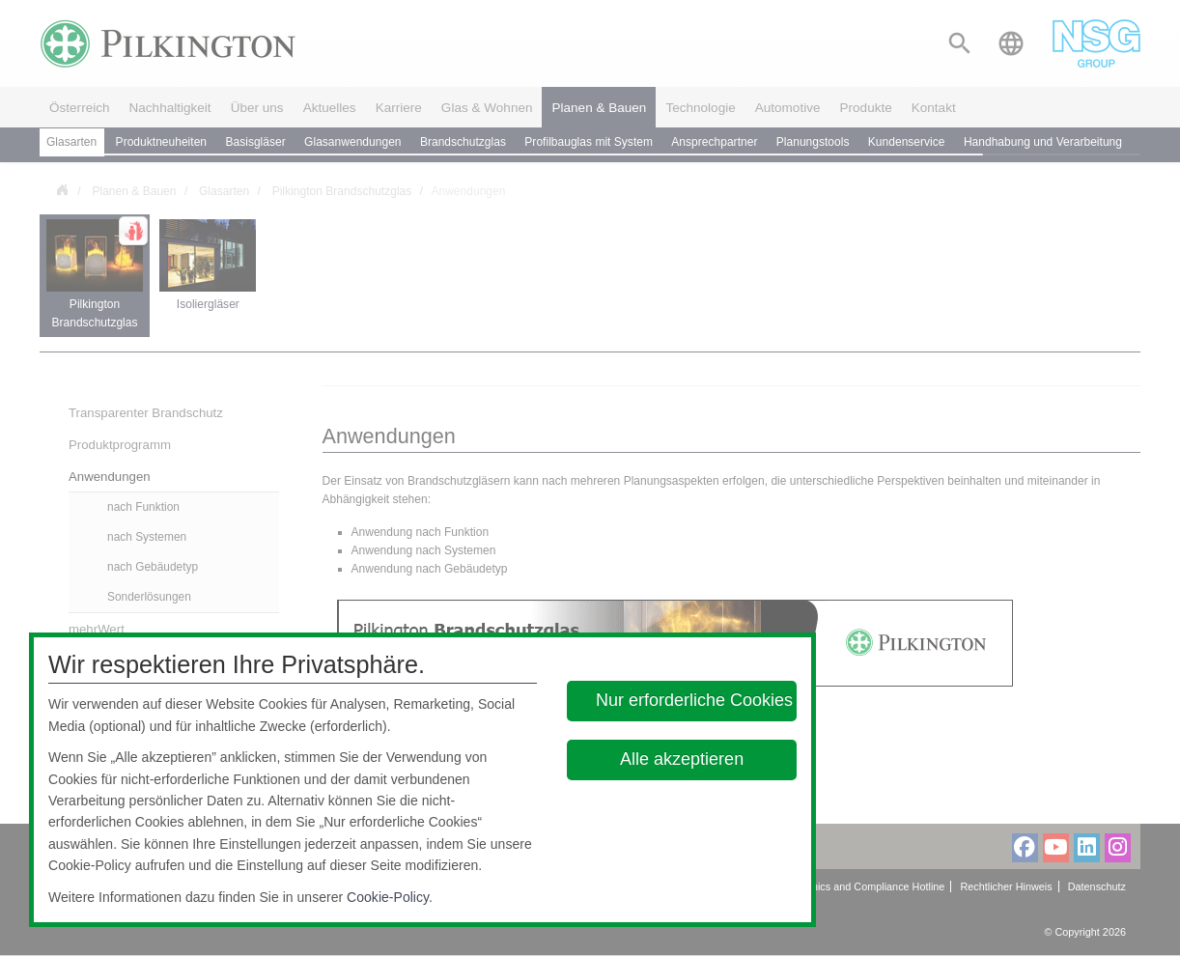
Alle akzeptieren (682, 759)
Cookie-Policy (388, 897)
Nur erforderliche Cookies (694, 700)
